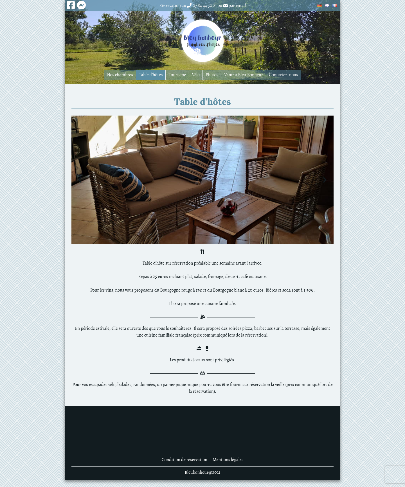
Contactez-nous (283, 75)
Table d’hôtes (151, 75)
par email (237, 6)
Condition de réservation (184, 460)
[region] (202, 180)
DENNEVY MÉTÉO (202, 429)
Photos (212, 75)
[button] (80, 179)
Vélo (196, 75)
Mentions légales (228, 460)
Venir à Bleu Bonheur (243, 75)
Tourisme (177, 75)
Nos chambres (120, 75)
